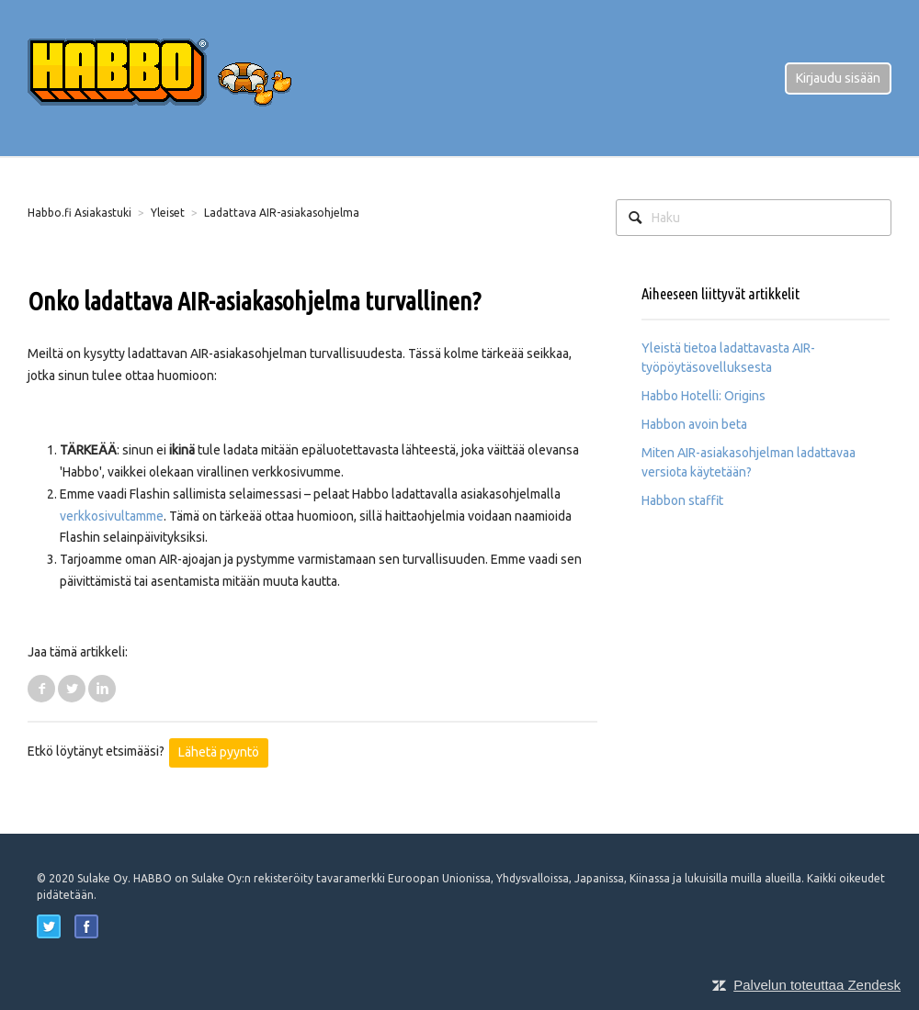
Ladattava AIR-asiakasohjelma (281, 213)
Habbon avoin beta (694, 424)
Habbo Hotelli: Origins (703, 395)
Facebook (41, 688)
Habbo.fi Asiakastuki (79, 213)
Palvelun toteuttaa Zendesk (817, 985)
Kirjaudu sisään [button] (838, 78)
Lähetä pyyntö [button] (218, 752)
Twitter (71, 688)
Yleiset (168, 213)
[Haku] (753, 217)
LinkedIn (102, 688)
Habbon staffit (682, 500)
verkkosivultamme (112, 516)
